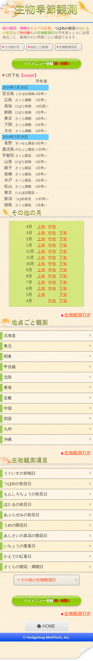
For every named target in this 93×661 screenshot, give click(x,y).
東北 (8, 346)
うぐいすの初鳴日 (19, 473)
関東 (8, 356)
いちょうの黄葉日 (19, 546)
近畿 (8, 398)
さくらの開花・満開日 (23, 567)
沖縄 (8, 439)
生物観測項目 (66, 47)
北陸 (8, 377)
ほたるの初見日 (17, 504)
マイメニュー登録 (46, 63)
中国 (8, 408)
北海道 (10, 335)
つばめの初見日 (17, 484)
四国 (8, 419)
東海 (8, 387)
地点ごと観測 (37, 47)
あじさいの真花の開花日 (25, 535)
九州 (8, 429)
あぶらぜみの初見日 (21, 515)
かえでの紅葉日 (17, 556)
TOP (77, 314)
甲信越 (10, 367)
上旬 (41, 226)
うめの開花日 (16, 525)
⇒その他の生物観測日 (36, 580)
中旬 (52, 226)
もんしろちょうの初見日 (25, 494)
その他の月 (10, 47)
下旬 (63, 233)
